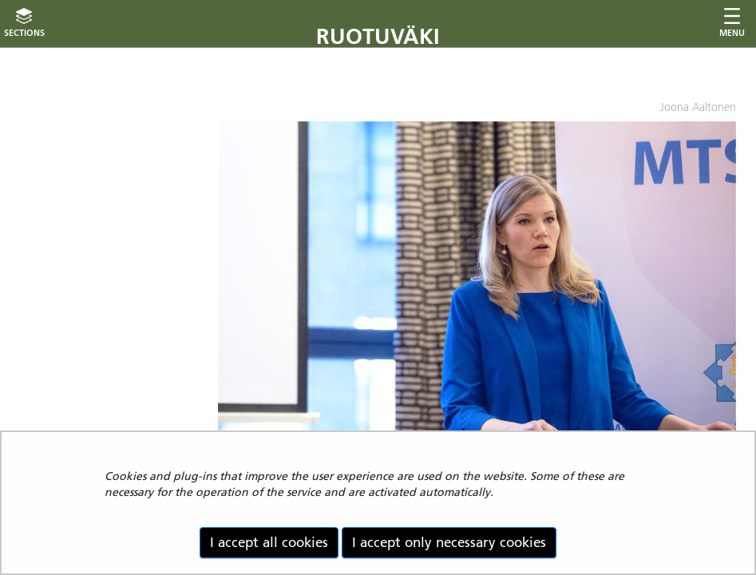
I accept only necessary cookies (449, 542)
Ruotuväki (378, 36)
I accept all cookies (269, 542)
